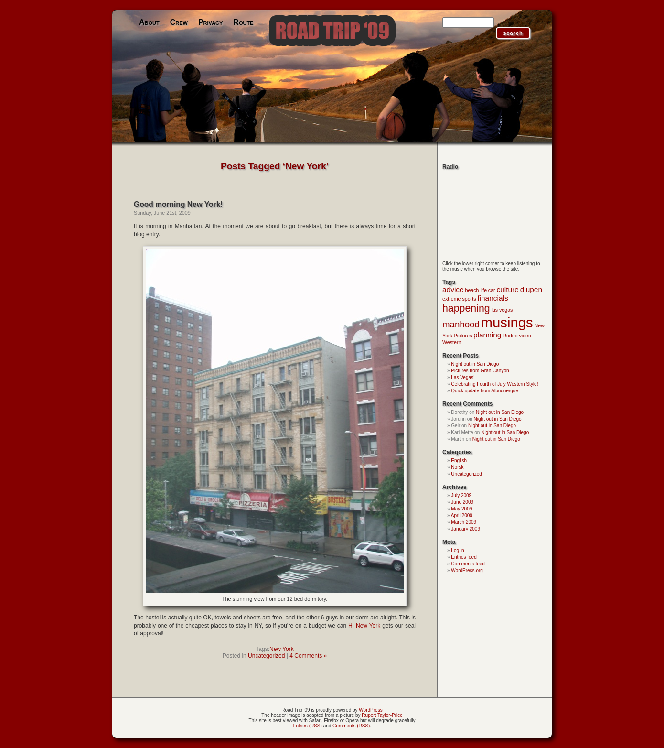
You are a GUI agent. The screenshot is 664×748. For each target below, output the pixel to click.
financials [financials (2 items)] (492, 298)
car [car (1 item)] (491, 290)
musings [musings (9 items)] (507, 322)
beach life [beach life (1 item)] (476, 290)
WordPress (370, 710)
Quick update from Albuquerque (484, 390)
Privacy (210, 22)
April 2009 (461, 515)
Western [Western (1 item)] (451, 342)
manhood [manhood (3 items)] (461, 324)
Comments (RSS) (351, 725)
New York (281, 649)
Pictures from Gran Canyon (480, 370)
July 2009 (461, 495)
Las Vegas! (462, 377)
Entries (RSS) (307, 725)
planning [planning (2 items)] (487, 335)
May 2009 (461, 508)
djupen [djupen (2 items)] (531, 289)
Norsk (457, 467)
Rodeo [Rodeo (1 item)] (510, 335)
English (459, 460)
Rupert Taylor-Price (382, 715)
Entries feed (463, 557)
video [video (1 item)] (525, 335)
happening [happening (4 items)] (466, 308)
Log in (457, 550)
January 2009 (465, 528)
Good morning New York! (178, 204)
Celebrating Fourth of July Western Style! (494, 384)
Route (243, 22)
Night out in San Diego (475, 364)
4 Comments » (308, 655)
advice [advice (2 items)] (453, 289)
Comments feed (468, 563)
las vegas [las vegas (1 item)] (502, 310)
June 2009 (462, 502)
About (149, 22)
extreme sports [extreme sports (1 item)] (459, 299)
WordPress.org (467, 570)
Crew (179, 22)
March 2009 (463, 522)
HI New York (364, 625)
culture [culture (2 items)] (507, 289)
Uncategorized (266, 655)
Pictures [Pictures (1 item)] (463, 335)
